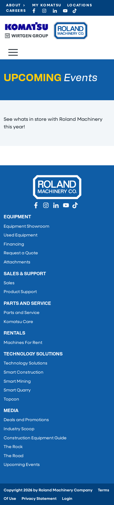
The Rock (13, 447)
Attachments (17, 262)
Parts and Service (22, 313)
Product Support (20, 292)
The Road (13, 456)
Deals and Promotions (26, 420)
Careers (16, 11)
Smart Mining (17, 381)
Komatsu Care (18, 322)
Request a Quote (21, 253)
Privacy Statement (39, 499)
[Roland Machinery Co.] (46, 31)
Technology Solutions (25, 363)
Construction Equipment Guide (35, 438)
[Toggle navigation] (13, 52)
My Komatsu (46, 5)
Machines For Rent (23, 343)
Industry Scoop (19, 429)
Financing (14, 244)
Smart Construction (23, 372)
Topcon (11, 399)
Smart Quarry (17, 390)
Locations (79, 5)
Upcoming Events (22, 465)
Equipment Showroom (26, 226)
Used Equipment (20, 235)
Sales (9, 283)
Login (67, 499)
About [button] (13, 5)
